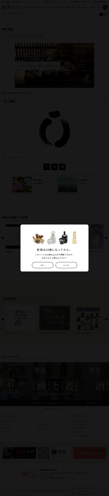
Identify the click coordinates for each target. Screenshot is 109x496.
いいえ (66, 265)
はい (43, 265)
